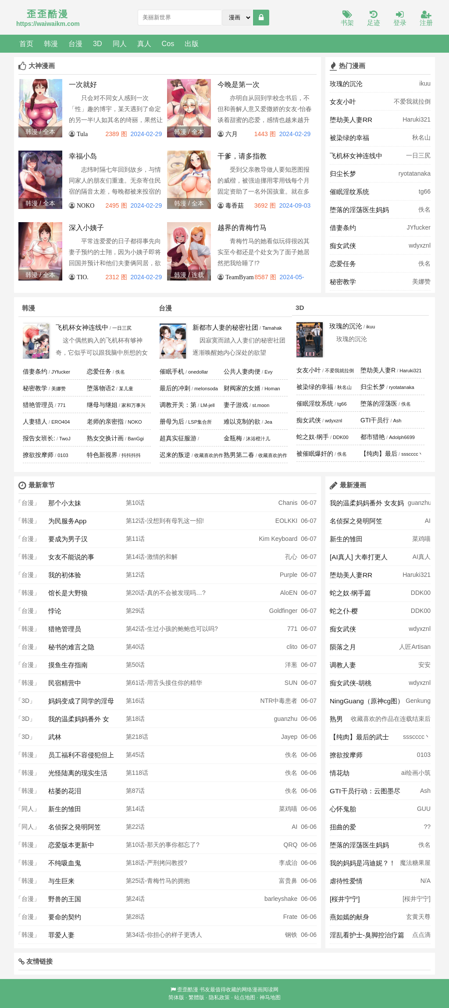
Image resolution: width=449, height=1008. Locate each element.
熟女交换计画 (105, 438)
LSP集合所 (200, 422)
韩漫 (51, 43)
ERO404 (60, 422)
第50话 (135, 664)
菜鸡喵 (288, 808)
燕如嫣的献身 (349, 917)
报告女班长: (39, 438)
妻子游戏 (236, 404)
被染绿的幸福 (349, 137)
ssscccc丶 (412, 454)
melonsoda (206, 388)
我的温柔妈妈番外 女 (78, 719)
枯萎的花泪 (64, 791)
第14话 (135, 808)
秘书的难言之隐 (71, 647)
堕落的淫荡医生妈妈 (359, 209)
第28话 (135, 916)
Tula (82, 134)
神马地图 (270, 997)
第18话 (135, 718)
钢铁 (291, 934)
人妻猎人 (35, 421)
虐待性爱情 (346, 881)
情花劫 (339, 773)
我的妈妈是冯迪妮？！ (363, 863)
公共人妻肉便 (242, 371)
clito (291, 646)
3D (97, 43)
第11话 (135, 538)
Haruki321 (417, 119)
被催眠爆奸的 (314, 453)
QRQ (291, 844)
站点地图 (244, 997)
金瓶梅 (233, 438)
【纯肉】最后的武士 (359, 737)
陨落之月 (343, 647)
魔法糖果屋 (415, 862)
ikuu (425, 83)
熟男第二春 (239, 454)
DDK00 (340, 437)
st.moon (260, 405)
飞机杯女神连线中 (356, 155)
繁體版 (196, 997)
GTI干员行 (374, 420)
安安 (424, 664)
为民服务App (67, 521)
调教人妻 (343, 665)
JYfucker (419, 227)
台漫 (75, 43)
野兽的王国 (64, 899)
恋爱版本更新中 (71, 845)
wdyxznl (420, 245)
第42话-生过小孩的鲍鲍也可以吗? (172, 628)
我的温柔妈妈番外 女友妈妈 (367, 505)
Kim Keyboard (278, 538)
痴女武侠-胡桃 (350, 683)
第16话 (135, 700)
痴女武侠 (343, 245)
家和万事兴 (133, 405)
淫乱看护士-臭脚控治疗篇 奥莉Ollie (367, 937)
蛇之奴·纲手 (312, 436)
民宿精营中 (64, 683)
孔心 (291, 556)
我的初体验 (64, 575)
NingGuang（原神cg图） (367, 701)
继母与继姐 (102, 404)
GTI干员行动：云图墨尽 (365, 791)
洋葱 (291, 664)
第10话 (135, 502)
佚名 (424, 209)
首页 (26, 43)
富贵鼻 (288, 880)
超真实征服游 (178, 438)
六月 (231, 134)
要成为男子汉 (68, 539)
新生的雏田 (64, 809)
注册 (426, 18)
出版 (192, 43)
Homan (272, 388)
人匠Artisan (415, 646)
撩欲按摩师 (38, 454)
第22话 (135, 826)
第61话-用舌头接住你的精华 (164, 682)
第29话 (135, 610)
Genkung (418, 700)
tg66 (425, 191)
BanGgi (136, 438)
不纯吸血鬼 (64, 863)
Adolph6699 (402, 437)
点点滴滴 (421, 937)
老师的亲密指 (105, 421)
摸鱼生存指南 (68, 665)
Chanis (288, 502)
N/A (425, 880)
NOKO (85, 205)
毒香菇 (234, 205)
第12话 (135, 574)
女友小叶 (343, 101)
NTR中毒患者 (279, 700)
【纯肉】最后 (378, 453)
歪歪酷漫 (187, 989)
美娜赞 (421, 281)
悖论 (54, 611)
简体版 (176, 997)
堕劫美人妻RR (351, 119)
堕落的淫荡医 (378, 403)
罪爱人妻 (61, 935)
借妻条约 (343, 227)
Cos (168, 43)
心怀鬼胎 (343, 809)
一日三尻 (418, 155)
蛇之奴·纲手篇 (350, 593)
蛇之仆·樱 (344, 611)
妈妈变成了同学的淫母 (81, 701)
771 (61, 405)
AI (294, 826)
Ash (397, 420)
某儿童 (126, 388)
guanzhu (286, 718)
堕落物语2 (101, 388)
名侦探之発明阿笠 (74, 827)
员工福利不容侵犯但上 (81, 755)
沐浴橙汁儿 (258, 438)
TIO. (83, 277)
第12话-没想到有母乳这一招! (165, 520)
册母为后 (172, 421)
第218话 (137, 736)
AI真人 (422, 556)
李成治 (288, 862)
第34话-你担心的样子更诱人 (164, 934)
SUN (291, 682)
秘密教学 (343, 281)
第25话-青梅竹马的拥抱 (158, 880)
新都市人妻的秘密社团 (225, 327)
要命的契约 (64, 917)
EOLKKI (286, 520)
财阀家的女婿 (242, 388)
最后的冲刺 (175, 388)
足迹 (373, 18)
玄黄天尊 (418, 916)
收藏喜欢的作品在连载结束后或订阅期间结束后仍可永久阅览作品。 (391, 721)
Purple (288, 574)
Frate (290, 916)
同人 (120, 43)
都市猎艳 (372, 436)
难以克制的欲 (242, 421)
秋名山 (421, 137)
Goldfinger (283, 610)
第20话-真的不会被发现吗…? (166, 592)
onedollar (198, 371)
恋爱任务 (343, 263)
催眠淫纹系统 (349, 191)
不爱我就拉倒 (412, 101)
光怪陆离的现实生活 (77, 773)
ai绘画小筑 (416, 772)
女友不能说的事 (71, 557)
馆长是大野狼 (68, 593)
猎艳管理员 (38, 404)
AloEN (289, 592)
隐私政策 (219, 997)
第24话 (135, 898)
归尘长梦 (343, 173)
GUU (424, 808)
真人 (144, 43)
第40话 (135, 646)
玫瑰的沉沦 (346, 83)
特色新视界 (102, 454)
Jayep (289, 736)
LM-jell (207, 405)
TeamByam (239, 277)
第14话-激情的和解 (152, 556)
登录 (399, 18)
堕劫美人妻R (378, 370)
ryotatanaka (415, 173)
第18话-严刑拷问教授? (156, 862)
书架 (347, 18)
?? (427, 826)
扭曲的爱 (343, 827)
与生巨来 (61, 881)
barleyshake (281, 898)
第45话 (135, 754)
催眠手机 (172, 371)
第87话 (135, 790)
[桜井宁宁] (345, 899)
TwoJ (65, 438)
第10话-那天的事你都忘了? (163, 844)
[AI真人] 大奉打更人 (359, 557)
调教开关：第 (178, 404)
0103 (62, 455)
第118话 (137, 772)
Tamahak (272, 328)
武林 (54, 737)
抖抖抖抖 (131, 455)
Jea (268, 422)
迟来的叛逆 (175, 454)
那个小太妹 (64, 503)
